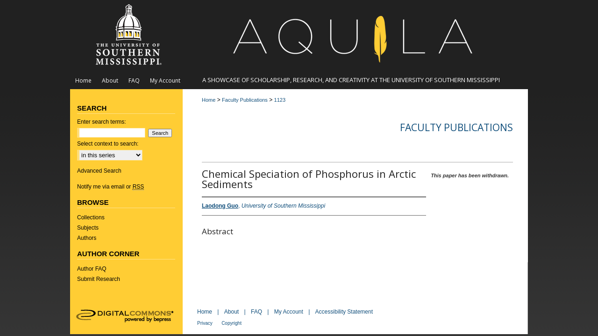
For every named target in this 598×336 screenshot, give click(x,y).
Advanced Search (99, 171)
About (231, 311)
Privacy (205, 323)
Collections (91, 217)
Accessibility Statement (344, 311)
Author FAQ (92, 269)
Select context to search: (107, 143)
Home (208, 100)
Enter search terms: (101, 122)
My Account (288, 311)
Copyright (231, 323)
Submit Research (98, 279)
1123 (279, 100)
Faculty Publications (245, 100)
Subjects (88, 227)
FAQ (256, 311)
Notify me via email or (110, 186)
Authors (86, 238)
